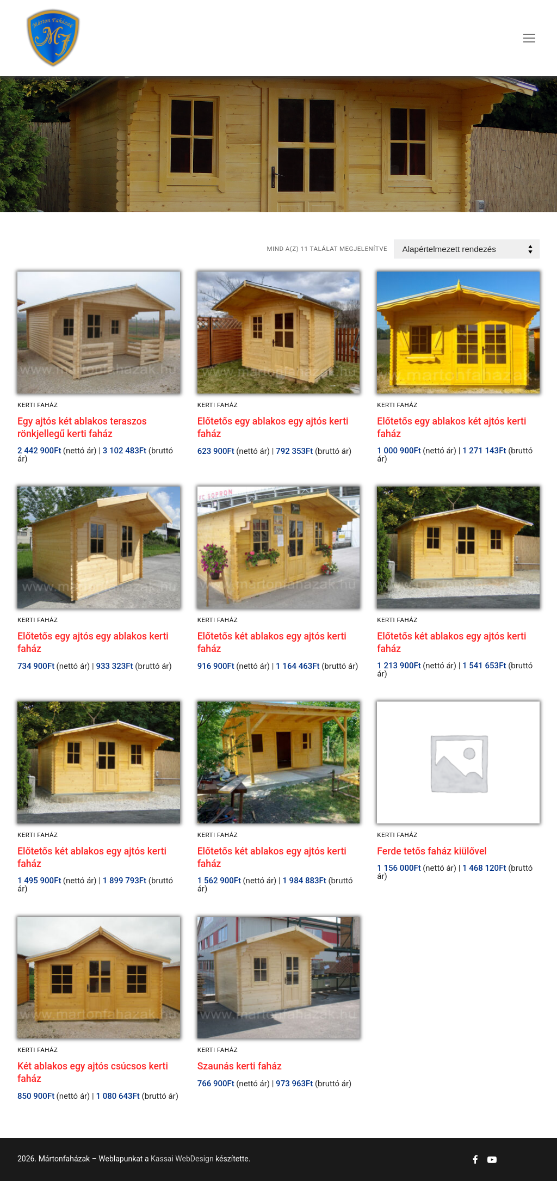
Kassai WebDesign (182, 1158)
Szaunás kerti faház (239, 1066)
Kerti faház (37, 405)
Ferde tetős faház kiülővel (432, 851)
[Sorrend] (467, 249)
